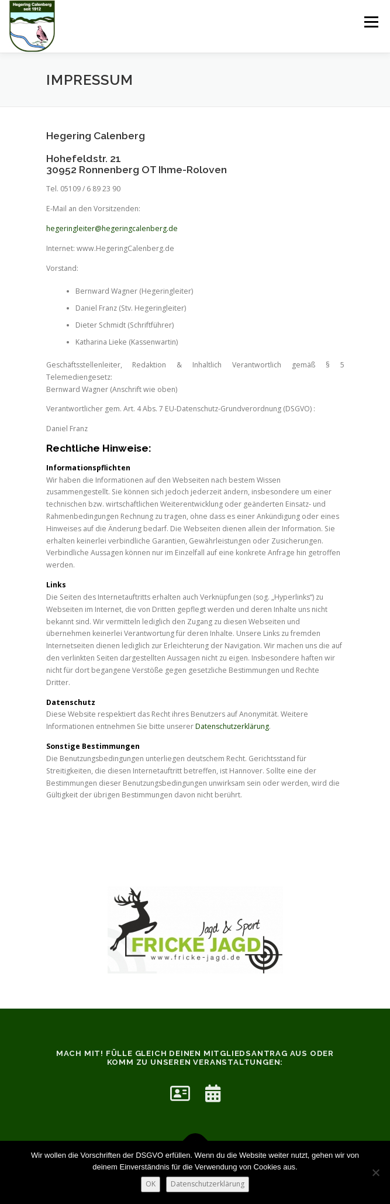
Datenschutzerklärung (232, 726)
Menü (370, 22)
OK (151, 1184)
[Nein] (375, 1172)
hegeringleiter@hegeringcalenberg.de (112, 228)
